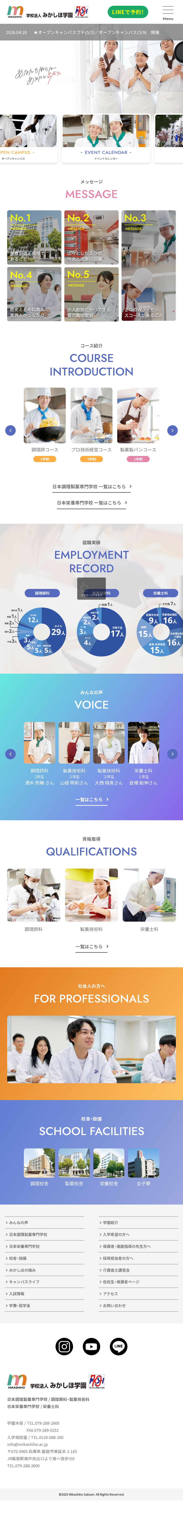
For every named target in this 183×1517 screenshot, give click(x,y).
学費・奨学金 (19, 1305)
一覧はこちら (89, 799)
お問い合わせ (114, 1305)
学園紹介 (110, 1222)
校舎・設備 (17, 1258)
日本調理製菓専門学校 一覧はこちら (89, 486)
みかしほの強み (22, 1270)
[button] (10, 430)
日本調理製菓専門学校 (28, 1234)
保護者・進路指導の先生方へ (127, 1246)
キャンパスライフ (24, 1282)
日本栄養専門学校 (24, 1246)
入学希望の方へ (116, 1234)
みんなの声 (18, 1222)
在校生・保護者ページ (121, 1282)
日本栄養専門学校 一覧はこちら (89, 502)
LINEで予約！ (128, 11)
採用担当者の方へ (118, 1258)
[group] (125, 138)
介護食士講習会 (116, 1270)
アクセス (110, 1293)
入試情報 (16, 1293)
